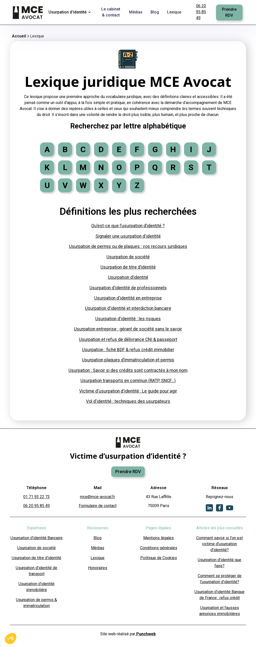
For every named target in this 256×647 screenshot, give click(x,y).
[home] (28, 12)
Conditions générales (158, 547)
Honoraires (97, 567)
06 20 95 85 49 (201, 11)
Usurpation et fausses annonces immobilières (219, 610)
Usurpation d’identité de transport (36, 570)
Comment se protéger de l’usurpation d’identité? (220, 578)
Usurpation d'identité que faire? (219, 562)
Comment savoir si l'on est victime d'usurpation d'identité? (219, 544)
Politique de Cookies (158, 557)
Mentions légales (158, 538)
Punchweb (145, 634)
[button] (70, 12)
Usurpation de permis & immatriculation (36, 602)
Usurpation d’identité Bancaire (36, 538)
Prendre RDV (229, 12)
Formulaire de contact (97, 505)
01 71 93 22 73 (36, 496)
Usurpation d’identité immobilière (36, 586)
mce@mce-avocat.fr (97, 496)
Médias (97, 547)
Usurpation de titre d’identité (36, 557)
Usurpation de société (36, 547)
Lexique (97, 557)
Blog (98, 538)
